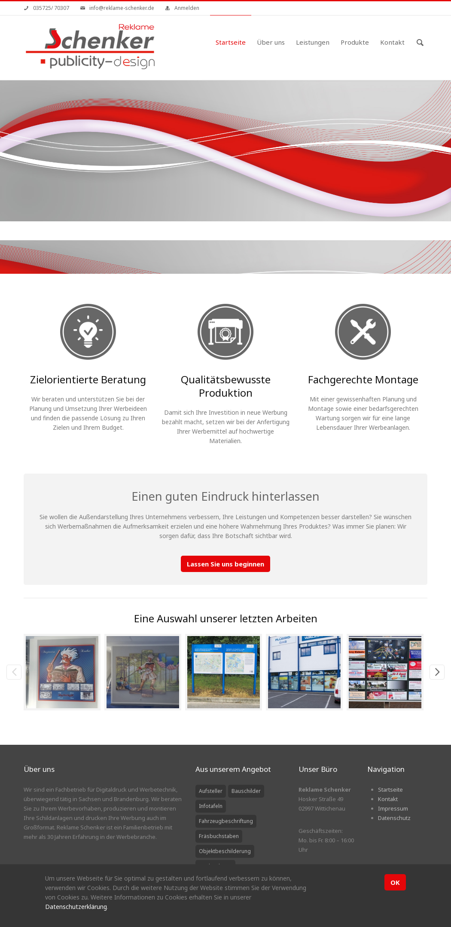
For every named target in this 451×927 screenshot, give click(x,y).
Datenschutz (394, 818)
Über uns (271, 42)
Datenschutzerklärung (76, 907)
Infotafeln (210, 806)
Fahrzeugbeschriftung (226, 821)
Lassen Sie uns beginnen (225, 564)
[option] (64, 672)
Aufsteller (210, 791)
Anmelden (186, 8)
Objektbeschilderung (225, 851)
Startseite (231, 42)
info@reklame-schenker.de (121, 8)
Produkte (355, 42)
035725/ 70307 (51, 8)
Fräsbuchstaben (219, 836)
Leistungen (312, 42)
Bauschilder (246, 791)
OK (395, 882)
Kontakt (392, 42)
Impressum (393, 808)
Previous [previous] (13, 671)
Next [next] (437, 671)
